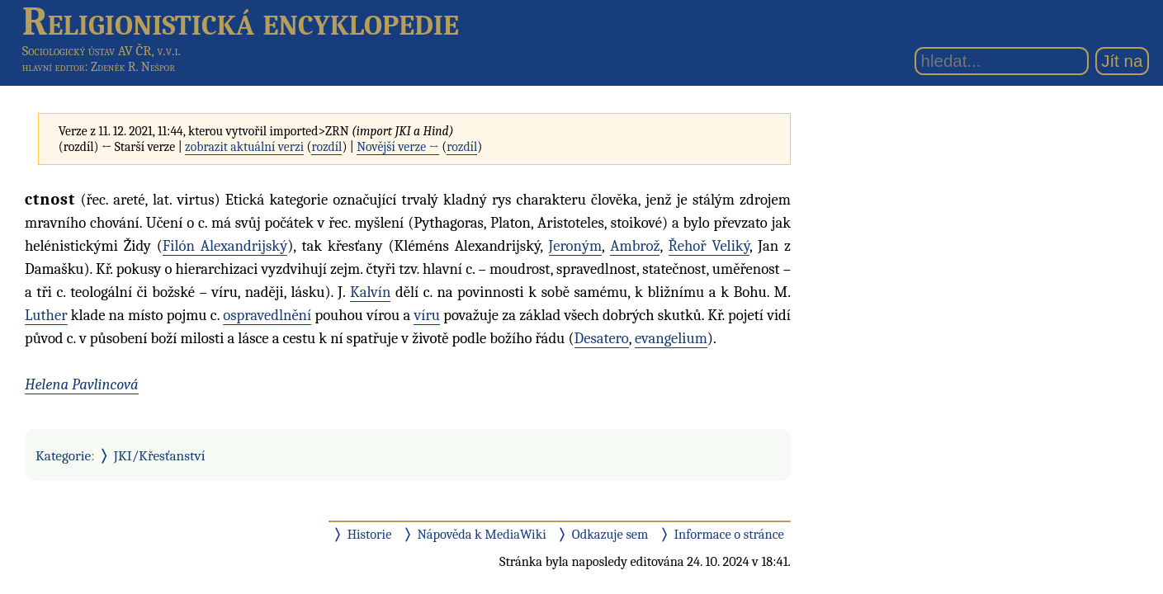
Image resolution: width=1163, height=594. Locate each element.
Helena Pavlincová (82, 384)
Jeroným (576, 246)
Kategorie (63, 455)
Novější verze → (398, 146)
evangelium (671, 338)
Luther (46, 315)
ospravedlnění (267, 315)
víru (427, 315)
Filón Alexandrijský (225, 246)
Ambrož (635, 246)
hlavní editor (53, 66)
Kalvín (370, 292)
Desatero (601, 338)
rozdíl (326, 146)
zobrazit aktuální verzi (244, 146)
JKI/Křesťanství (160, 455)
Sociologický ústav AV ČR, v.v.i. (101, 51)
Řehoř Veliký (709, 246)
